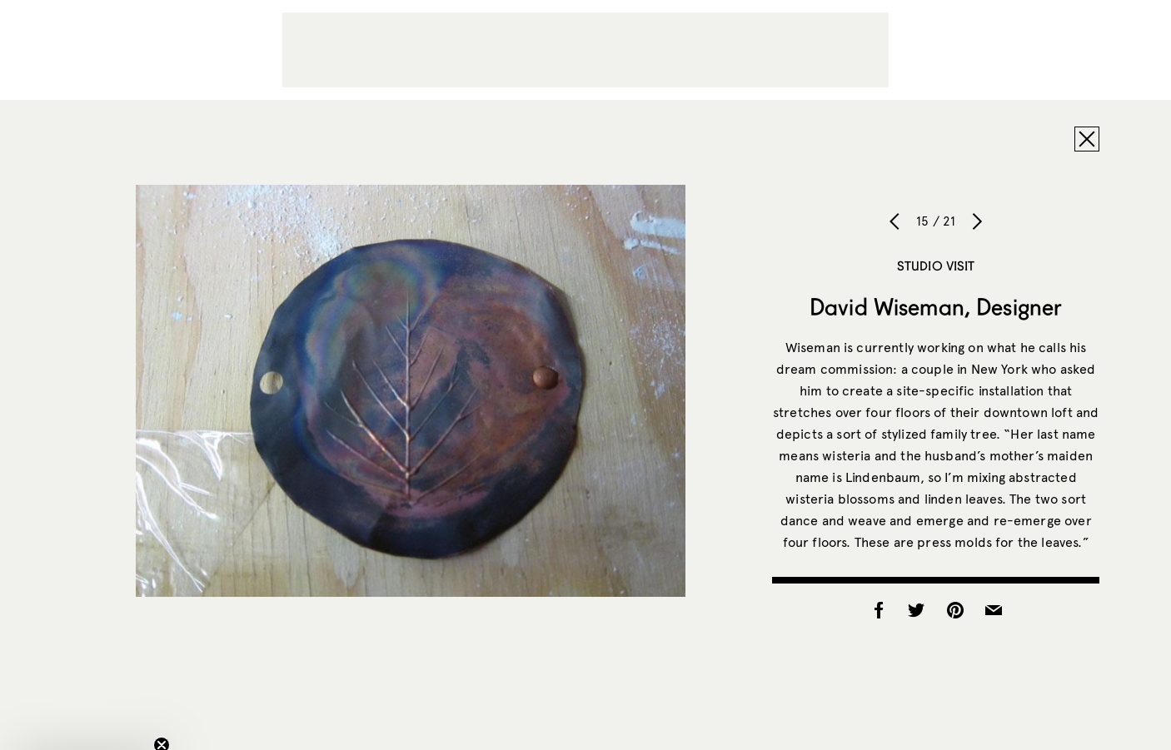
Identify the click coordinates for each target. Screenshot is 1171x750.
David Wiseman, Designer (936, 306)
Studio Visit (936, 265)
